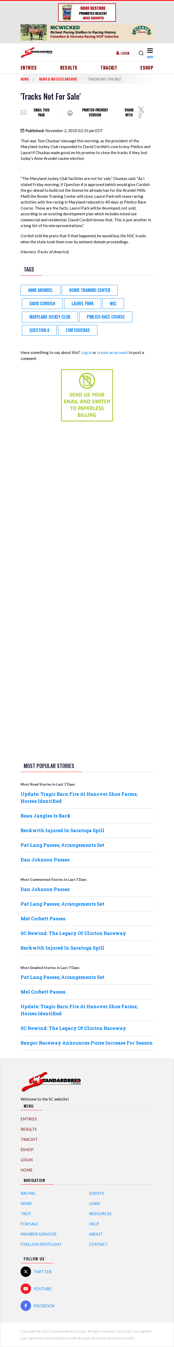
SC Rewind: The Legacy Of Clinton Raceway (73, 933)
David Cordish (42, 303)
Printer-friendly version (95, 112)
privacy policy (124, 1338)
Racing (28, 1193)
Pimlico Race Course (106, 317)
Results (69, 68)
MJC (113, 303)
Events (96, 1193)
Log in (86, 352)
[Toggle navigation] (150, 53)
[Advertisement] (87, 507)
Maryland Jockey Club (49, 317)
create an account (112, 352)
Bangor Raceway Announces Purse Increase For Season (87, 1043)
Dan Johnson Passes (45, 859)
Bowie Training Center (89, 290)
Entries (29, 68)
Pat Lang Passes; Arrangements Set (62, 845)
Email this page (41, 112)
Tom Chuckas (78, 330)
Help (94, 1223)
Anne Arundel (40, 290)
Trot (26, 1213)
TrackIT (109, 68)
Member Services (39, 1234)
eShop (146, 68)
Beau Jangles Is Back (46, 816)
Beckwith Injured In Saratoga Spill (62, 830)
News (25, 79)
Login (125, 53)
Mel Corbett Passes (43, 918)
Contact (98, 1244)
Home (27, 1170)
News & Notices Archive (58, 79)
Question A (39, 330)
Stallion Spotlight (41, 1244)
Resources (100, 1213)
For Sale (30, 1223)
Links (94, 1203)
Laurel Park (83, 303)
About (96, 1234)
